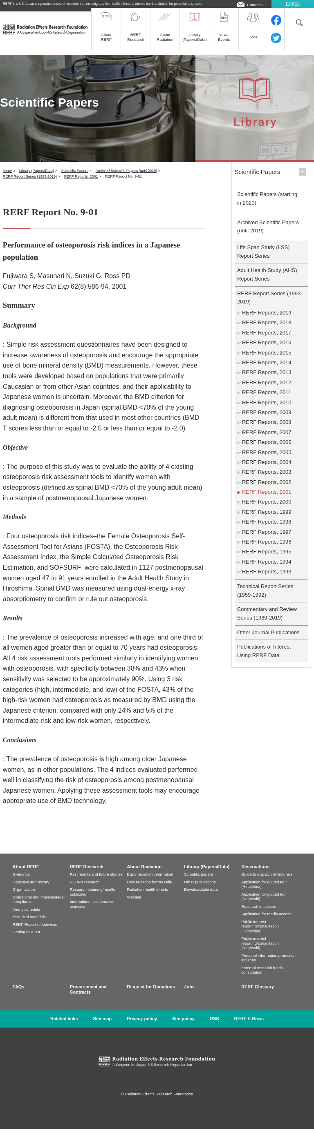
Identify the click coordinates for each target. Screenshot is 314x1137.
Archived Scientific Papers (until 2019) (126, 178)
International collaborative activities (92, 911)
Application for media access (266, 921)
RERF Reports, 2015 (267, 360)
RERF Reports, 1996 (267, 549)
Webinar (134, 905)
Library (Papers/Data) (36, 178)
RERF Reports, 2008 (267, 430)
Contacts (254, 4)
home (7, 178)
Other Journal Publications (268, 640)
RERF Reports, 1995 (267, 559)
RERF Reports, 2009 (267, 420)
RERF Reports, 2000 (267, 509)
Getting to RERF (27, 939)
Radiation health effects (147, 897)
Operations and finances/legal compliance (39, 907)
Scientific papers (198, 882)
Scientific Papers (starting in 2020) (267, 206)
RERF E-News (249, 1026)
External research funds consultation (262, 978)
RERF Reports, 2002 (267, 490)
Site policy (183, 1026)
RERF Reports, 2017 (267, 340)
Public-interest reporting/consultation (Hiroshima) (260, 934)
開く (302, 180)
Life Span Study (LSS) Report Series (263, 259)
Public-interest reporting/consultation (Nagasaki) (260, 951)
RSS (214, 1026)
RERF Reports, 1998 (267, 529)
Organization (24, 897)
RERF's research (85, 889)
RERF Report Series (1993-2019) (30, 184)
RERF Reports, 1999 (267, 520)
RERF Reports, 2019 (267, 320)
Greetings (21, 882)
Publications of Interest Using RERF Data (264, 658)
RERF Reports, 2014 (267, 370)
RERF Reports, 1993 (267, 579)
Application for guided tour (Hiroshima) (264, 892)
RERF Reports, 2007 (267, 440)
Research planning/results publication (92, 899)
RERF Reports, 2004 (267, 470)
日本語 (292, 4)
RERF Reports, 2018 (267, 330)
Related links (64, 1026)
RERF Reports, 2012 (267, 390)
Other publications (199, 889)
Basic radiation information (150, 882)
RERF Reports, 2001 (81, 184)
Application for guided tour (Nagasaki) (264, 904)
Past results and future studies (96, 882)
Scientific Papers (74, 178)
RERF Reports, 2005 (267, 460)
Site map (102, 1026)
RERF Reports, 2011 (267, 400)
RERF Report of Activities (35, 932)
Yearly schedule (26, 917)
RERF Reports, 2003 (267, 480)
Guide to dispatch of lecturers (266, 882)
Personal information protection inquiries (268, 965)
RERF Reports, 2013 (267, 380)
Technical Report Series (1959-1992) (265, 598)
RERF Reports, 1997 (267, 540)
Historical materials (29, 924)
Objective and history (31, 889)
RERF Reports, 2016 (267, 350)
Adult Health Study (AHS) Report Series (267, 282)
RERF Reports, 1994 (267, 569)
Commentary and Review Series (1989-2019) (267, 621)
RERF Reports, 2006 (267, 450)
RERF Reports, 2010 (267, 410)
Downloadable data (201, 897)
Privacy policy (142, 1026)
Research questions (258, 914)
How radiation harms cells (149, 889)
